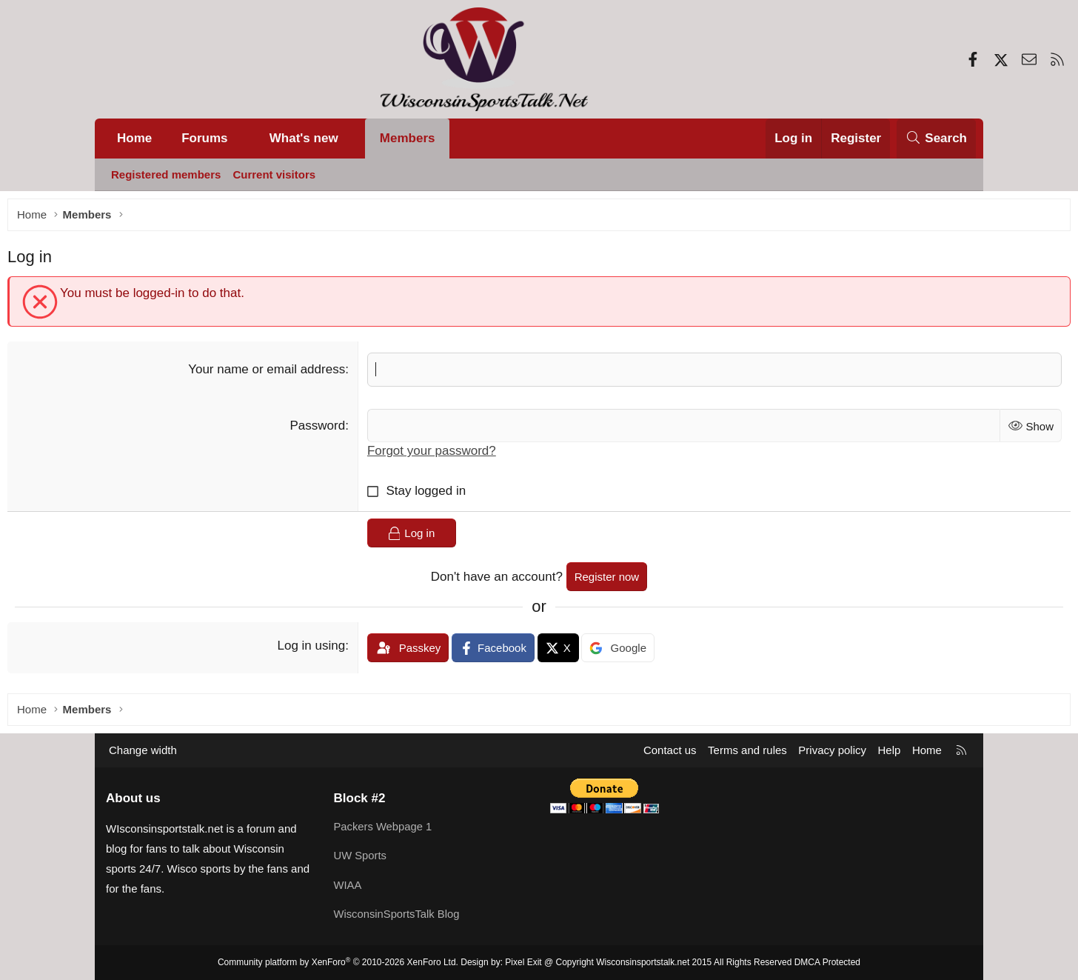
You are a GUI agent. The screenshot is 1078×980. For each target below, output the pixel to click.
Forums (204, 138)
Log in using (345, 649)
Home (134, 138)
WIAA (348, 886)
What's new (304, 138)
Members (407, 138)
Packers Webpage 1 (384, 828)
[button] (242, 139)
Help (889, 753)
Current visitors (273, 174)
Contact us (670, 753)
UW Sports (361, 857)
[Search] (936, 139)
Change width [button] (143, 753)
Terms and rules (747, 753)
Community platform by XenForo (338, 962)
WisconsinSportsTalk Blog (398, 915)
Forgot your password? (465, 455)
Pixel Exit (523, 962)
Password (351, 429)
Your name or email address (299, 373)
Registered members (166, 174)
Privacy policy (832, 753)
